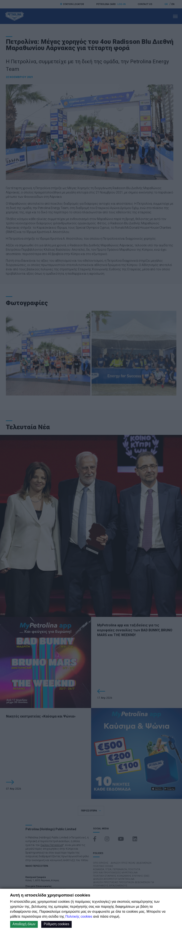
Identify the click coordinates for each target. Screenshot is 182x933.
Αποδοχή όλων (24, 924)
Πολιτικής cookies (78, 916)
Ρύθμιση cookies (56, 924)
